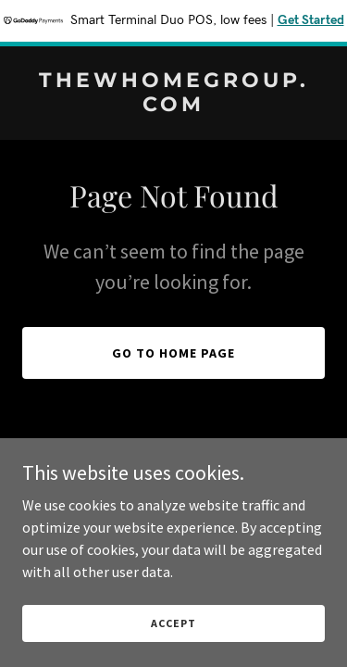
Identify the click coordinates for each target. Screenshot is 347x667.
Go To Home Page (173, 353)
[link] (173, 105)
